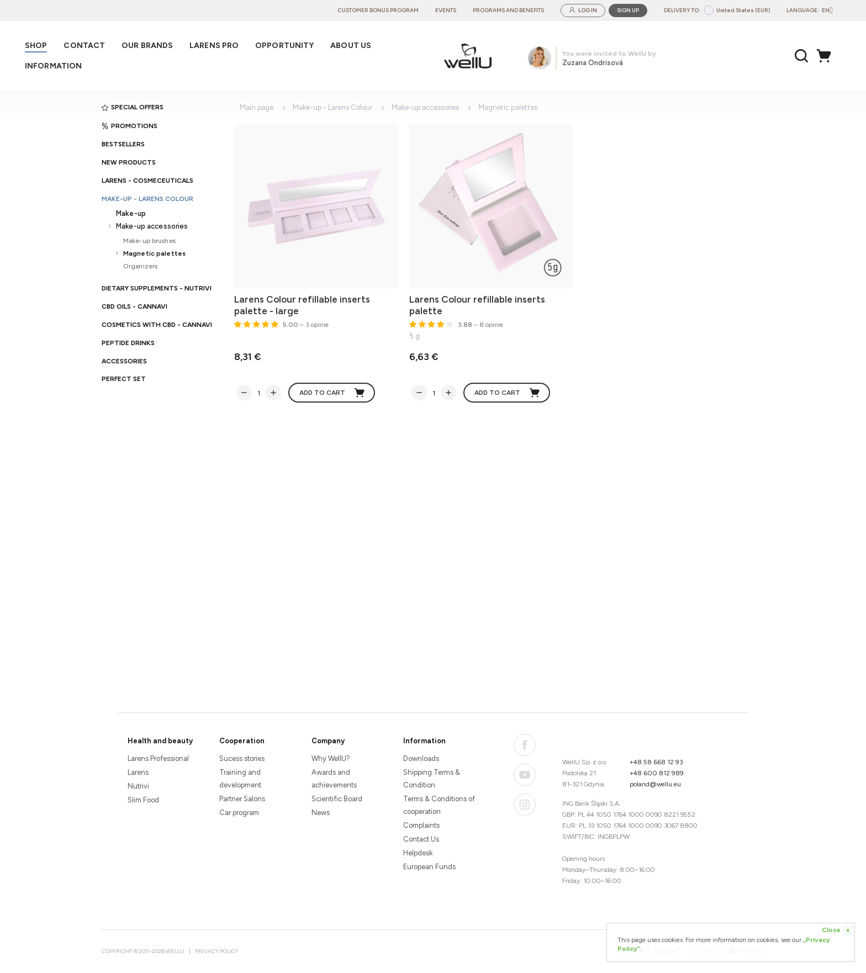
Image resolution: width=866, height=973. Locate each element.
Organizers (140, 265)
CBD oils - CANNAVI (134, 306)
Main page (256, 107)
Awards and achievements (334, 778)
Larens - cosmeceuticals (147, 180)
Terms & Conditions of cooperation (439, 805)
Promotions (129, 126)
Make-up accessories (152, 226)
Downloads (421, 758)
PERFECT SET (124, 379)
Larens (138, 772)
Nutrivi (138, 786)
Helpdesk (417, 853)
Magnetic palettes (154, 253)
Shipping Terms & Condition (431, 778)
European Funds (429, 867)
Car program (239, 812)
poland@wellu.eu (655, 784)
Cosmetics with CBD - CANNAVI (157, 325)
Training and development (240, 778)
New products (129, 162)
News (320, 812)
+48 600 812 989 (657, 773)
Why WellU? (330, 758)
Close (837, 930)
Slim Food (143, 800)
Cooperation (242, 741)
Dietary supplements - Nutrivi (157, 288)
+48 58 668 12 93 (656, 762)
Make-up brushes (149, 240)
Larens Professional (158, 758)
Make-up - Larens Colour (147, 199)
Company (328, 741)
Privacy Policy (217, 951)
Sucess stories (242, 758)
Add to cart (332, 393)
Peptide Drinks (128, 343)
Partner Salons (242, 799)
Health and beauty (160, 741)
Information (424, 741)
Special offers (132, 107)
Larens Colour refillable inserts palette (477, 305)
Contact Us (421, 839)
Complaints (421, 825)
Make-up (131, 213)
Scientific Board (336, 799)
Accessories (124, 361)
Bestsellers (123, 144)
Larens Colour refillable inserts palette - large (302, 305)
